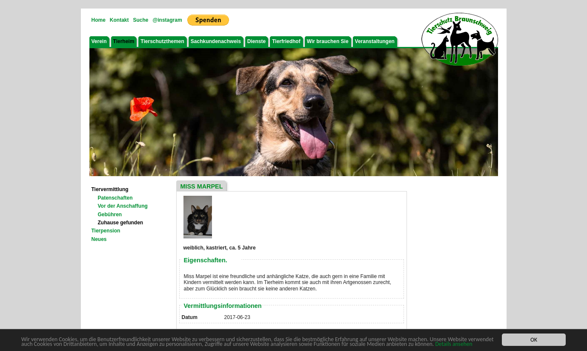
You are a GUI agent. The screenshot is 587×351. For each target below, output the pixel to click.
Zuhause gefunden (120, 223)
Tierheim (124, 41)
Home (99, 20)
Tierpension (106, 231)
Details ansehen (453, 344)
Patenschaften (115, 198)
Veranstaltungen (375, 41)
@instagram (167, 20)
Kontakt (119, 20)
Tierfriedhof (286, 41)
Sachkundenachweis (216, 41)
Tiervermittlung (110, 189)
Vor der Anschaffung (123, 206)
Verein (99, 41)
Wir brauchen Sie (328, 41)
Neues (99, 239)
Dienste (256, 41)
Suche (141, 20)
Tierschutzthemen (162, 41)
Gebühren (110, 215)
